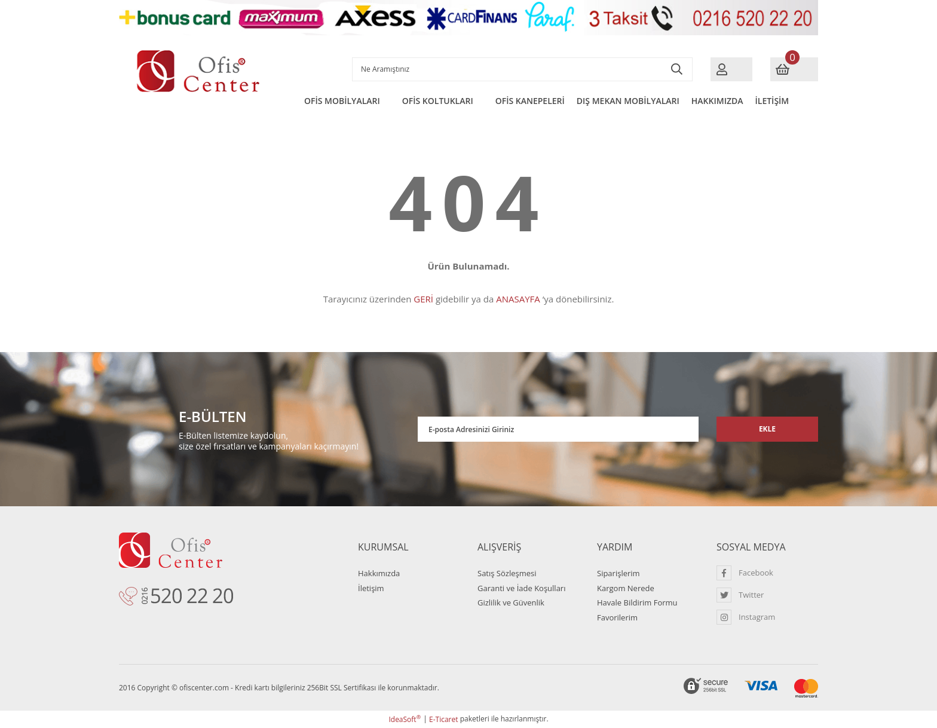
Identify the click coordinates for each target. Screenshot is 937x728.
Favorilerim (617, 617)
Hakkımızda (379, 573)
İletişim (371, 588)
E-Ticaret (443, 719)
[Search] (522, 69)
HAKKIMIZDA (717, 100)
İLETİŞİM (772, 100)
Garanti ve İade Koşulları (521, 588)
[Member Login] (731, 69)
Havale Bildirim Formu (637, 602)
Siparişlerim (618, 573)
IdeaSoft (404, 719)
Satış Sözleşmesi (506, 573)
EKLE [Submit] (767, 429)
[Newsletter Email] (558, 429)
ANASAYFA (518, 299)
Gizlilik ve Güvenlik (510, 602)
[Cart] (794, 69)
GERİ (423, 299)
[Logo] (199, 71)
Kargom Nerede (625, 588)
